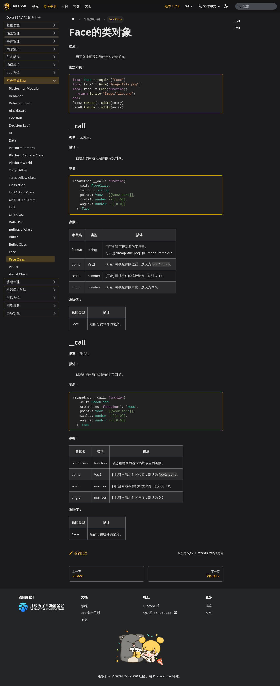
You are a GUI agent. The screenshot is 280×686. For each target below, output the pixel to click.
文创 (88, 6)
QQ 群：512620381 (160, 612)
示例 (65, 6)
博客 (76, 6)
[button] (31, 25)
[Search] (256, 6)
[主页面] (73, 19)
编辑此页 (78, 553)
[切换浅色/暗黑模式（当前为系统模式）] (225, 6)
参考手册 (50, 6)
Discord (151, 606)
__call (236, 21)
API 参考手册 (90, 612)
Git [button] (187, 6)
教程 (35, 6)
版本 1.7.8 (172, 6)
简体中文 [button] (207, 6)
